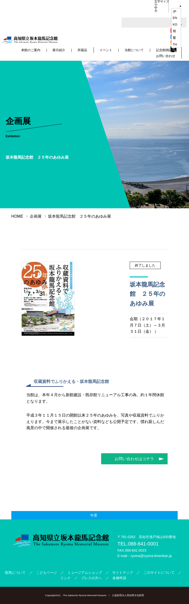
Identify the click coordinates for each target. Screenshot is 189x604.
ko (175, 24)
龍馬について (15, 572)
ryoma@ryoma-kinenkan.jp (151, 556)
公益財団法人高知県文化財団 (128, 595)
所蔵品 (82, 50)
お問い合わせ (165, 56)
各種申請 (119, 578)
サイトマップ (122, 572)
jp (174, 11)
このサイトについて (158, 572)
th (175, 44)
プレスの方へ (91, 578)
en (175, 18)
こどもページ (46, 572)
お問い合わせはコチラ (134, 459)
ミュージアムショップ (84, 572)
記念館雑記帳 (165, 50)
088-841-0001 (143, 543)
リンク (65, 578)
